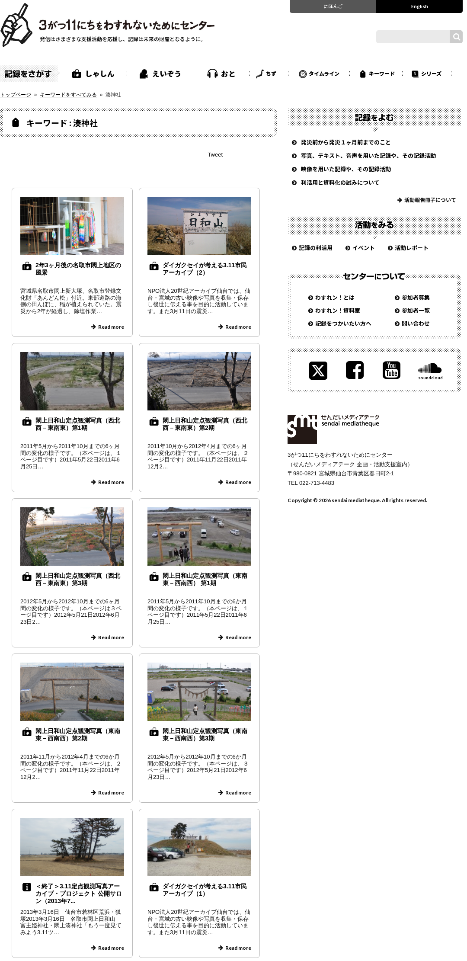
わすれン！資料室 (337, 310)
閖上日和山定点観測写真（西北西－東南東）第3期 (77, 579)
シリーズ (431, 73)
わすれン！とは (335, 297)
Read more (111, 327)
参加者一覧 (416, 310)
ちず (271, 73)
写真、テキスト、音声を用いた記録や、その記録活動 (368, 155)
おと (228, 73)
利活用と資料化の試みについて (340, 182)
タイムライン (324, 73)
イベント (363, 247)
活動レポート (412, 247)
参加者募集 (416, 297)
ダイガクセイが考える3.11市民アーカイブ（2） (205, 269)
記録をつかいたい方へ (343, 323)
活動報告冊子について (430, 199)
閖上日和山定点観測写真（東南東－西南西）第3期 (205, 734)
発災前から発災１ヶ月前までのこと (346, 142)
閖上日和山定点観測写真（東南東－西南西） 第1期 (205, 579)
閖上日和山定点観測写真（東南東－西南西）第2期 (77, 734)
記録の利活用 (316, 247)
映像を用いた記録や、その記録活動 (346, 169)
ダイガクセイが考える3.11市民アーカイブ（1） (205, 890)
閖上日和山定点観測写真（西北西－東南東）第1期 (77, 424)
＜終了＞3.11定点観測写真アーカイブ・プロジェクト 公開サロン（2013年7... (78, 893)
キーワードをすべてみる (68, 95)
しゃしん (100, 73)
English (419, 6)
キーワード (382, 73)
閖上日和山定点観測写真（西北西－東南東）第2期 (205, 424)
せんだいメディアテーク (333, 429)
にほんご (332, 6)
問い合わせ (416, 323)
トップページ (15, 95)
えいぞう (167, 73)
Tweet (215, 154)
